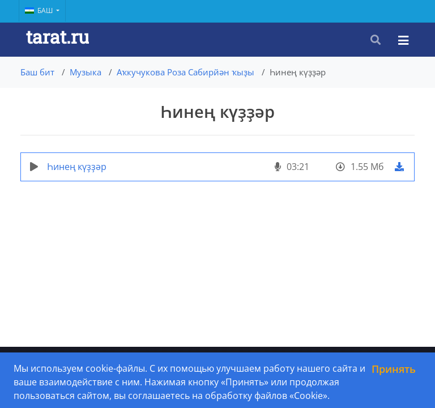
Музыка (85, 72)
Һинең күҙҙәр (76, 166)
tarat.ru (57, 36)
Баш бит (37, 72)
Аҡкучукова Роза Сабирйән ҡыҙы (185, 72)
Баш (39, 10)
